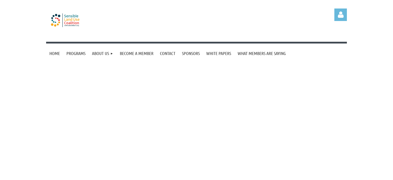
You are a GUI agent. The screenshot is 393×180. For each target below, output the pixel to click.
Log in (340, 14)
